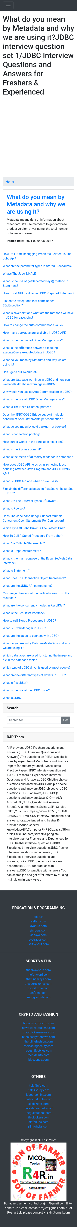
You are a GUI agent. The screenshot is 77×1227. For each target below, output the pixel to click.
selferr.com (38, 921)
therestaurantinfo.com (38, 1108)
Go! (65, 720)
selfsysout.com (38, 944)
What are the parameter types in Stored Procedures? (37, 266)
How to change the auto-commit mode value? (33, 325)
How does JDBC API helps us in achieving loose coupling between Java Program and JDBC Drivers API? (36, 469)
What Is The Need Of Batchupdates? (27, 407)
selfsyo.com (38, 935)
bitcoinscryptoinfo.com (38, 1023)
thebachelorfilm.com (38, 1099)
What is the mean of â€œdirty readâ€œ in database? (38, 457)
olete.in (38, 917)
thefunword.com (39, 974)
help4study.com (38, 1090)
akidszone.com (38, 1104)
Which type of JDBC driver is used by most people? (36, 667)
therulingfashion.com (38, 1041)
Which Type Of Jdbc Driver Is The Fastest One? (34, 528)
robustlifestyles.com (38, 1050)
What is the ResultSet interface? (24, 613)
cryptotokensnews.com (38, 1032)
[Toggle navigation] (8, 5)
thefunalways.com (38, 979)
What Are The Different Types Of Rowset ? (30, 501)
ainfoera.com (38, 993)
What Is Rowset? (14, 508)
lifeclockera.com (38, 1117)
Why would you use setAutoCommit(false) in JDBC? (37, 392)
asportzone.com (38, 988)
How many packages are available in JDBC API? (34, 332)
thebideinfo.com (38, 1055)
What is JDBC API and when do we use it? (30, 481)
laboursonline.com (38, 1094)
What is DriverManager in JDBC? (24, 628)
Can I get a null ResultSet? (20, 372)
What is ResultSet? (15, 683)
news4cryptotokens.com (38, 1028)
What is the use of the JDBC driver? (26, 690)
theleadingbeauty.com (38, 1046)
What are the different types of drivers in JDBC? (34, 675)
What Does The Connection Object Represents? (34, 578)
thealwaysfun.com (38, 970)
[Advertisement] (38, 138)
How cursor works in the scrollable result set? (33, 442)
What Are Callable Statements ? (24, 543)
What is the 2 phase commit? (22, 449)
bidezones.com (38, 1059)
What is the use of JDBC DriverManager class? (34, 399)
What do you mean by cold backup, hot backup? (34, 426)
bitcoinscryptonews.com (38, 1037)
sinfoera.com (38, 930)
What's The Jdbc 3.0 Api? (19, 273)
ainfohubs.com (39, 1122)
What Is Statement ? (16, 570)
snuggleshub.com (39, 997)
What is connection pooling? (22, 434)
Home (10, 182)
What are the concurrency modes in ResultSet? (34, 605)
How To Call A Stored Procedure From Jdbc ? (33, 536)
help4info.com (38, 1085)
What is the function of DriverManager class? (33, 340)
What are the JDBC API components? (27, 586)
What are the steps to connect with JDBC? (31, 636)
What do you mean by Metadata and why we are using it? (36, 204)
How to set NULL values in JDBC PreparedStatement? (38, 293)
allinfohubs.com (38, 1126)
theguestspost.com (38, 1113)
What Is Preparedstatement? (22, 551)
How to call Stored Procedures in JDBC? (29, 620)
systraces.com (38, 939)
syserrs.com (38, 926)
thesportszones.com (38, 984)
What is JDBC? (12, 698)
